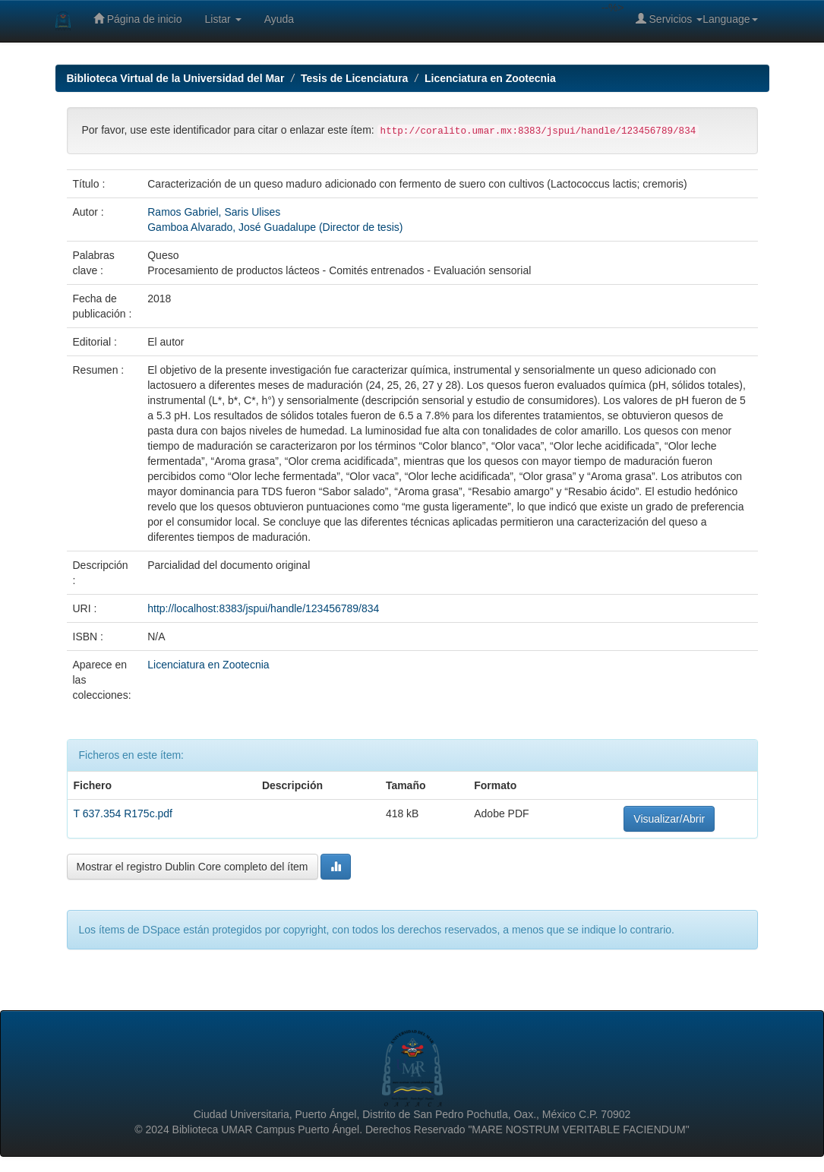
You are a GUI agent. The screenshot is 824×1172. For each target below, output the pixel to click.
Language (729, 19)
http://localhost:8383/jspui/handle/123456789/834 (263, 608)
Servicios (669, 18)
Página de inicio (137, 18)
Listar (223, 19)
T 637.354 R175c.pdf (123, 813)
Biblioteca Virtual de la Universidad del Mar (176, 78)
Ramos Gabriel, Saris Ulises (213, 212)
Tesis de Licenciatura (354, 78)
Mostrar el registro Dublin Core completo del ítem (192, 867)
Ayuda (279, 19)
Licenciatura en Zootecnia (490, 78)
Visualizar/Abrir (669, 819)
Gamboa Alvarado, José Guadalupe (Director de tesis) (275, 227)
